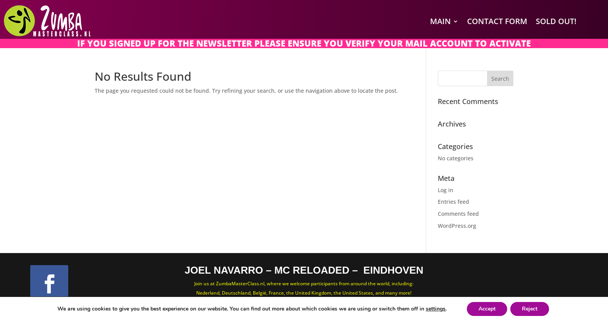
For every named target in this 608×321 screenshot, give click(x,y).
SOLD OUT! (556, 21)
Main (440, 21)
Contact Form (497, 21)
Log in (445, 190)
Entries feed (453, 201)
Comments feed (458, 213)
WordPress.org (457, 225)
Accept (487, 308)
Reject (529, 308)
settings (436, 308)
